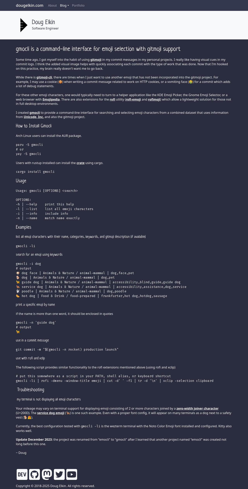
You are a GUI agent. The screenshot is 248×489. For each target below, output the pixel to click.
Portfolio (78, 5)
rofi (112, 99)
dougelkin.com (29, 5)
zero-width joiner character (198, 408)
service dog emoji (50, 413)
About (52, 5)
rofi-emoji (133, 99)
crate (80, 163)
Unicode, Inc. (34, 117)
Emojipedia (51, 99)
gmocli (34, 112)
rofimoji (154, 99)
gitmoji (95, 59)
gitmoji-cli (44, 77)
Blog (63, 5)
